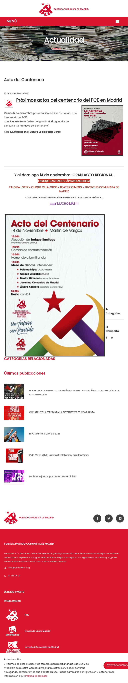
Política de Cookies (36, 676)
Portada (56, 48)
